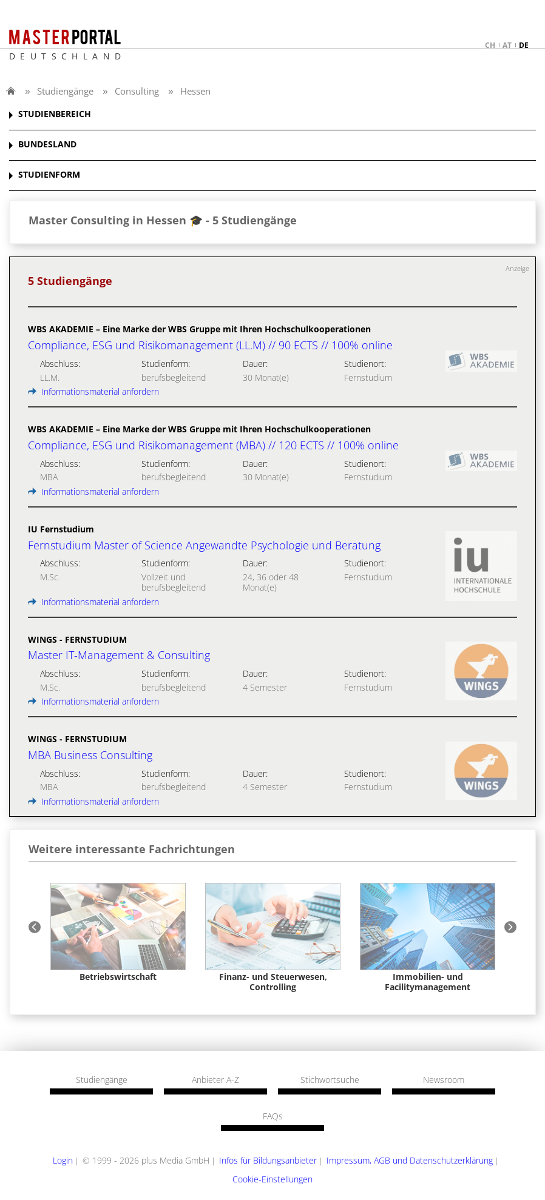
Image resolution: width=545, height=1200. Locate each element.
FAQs (273, 1116)
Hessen (195, 91)
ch (490, 45)
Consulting (137, 91)
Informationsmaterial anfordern (93, 391)
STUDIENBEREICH (54, 114)
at (507, 45)
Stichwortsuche (329, 1079)
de (524, 45)
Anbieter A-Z (215, 1079)
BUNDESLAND (47, 144)
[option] (118, 932)
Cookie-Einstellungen (272, 1179)
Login (63, 1160)
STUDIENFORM (49, 175)
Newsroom (443, 1079)
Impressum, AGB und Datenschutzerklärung (410, 1160)
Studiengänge (65, 91)
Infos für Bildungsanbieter (268, 1160)
